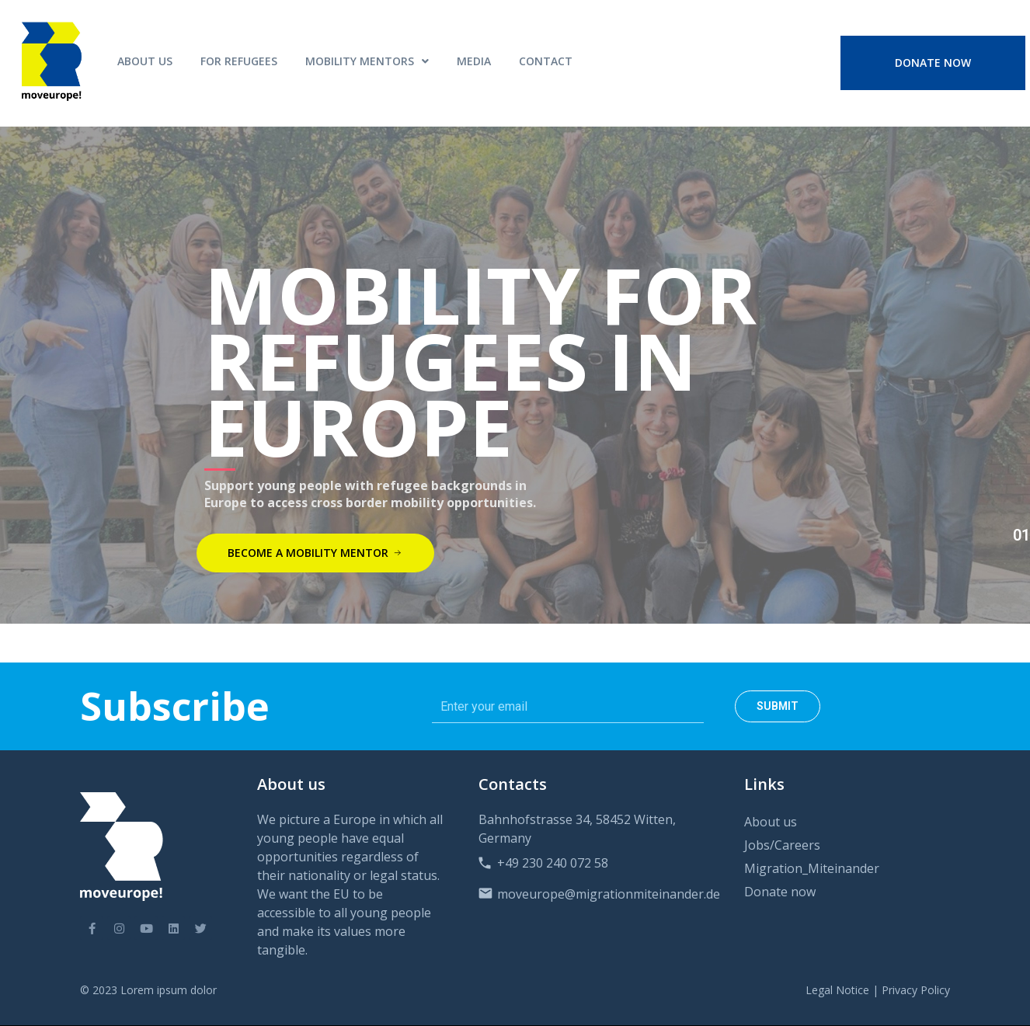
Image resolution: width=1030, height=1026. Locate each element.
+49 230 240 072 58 (552, 862)
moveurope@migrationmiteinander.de (608, 894)
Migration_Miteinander (811, 868)
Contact (545, 61)
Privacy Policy (916, 990)
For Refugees (238, 61)
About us (770, 821)
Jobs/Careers (782, 845)
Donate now (780, 891)
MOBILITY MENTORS (367, 61)
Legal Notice (837, 990)
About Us (144, 61)
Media (474, 61)
